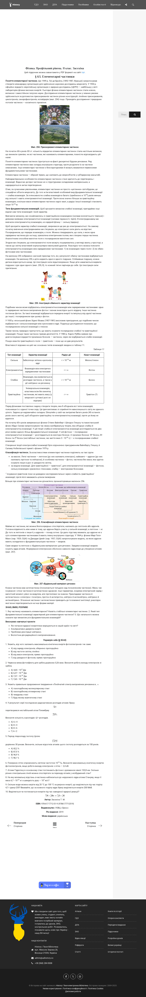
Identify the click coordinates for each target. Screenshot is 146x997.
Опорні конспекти (116, 918)
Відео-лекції (80, 938)
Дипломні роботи (73, 991)
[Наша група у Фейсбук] (66, 976)
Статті (78, 952)
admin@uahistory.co (44, 958)
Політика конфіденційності (75, 988)
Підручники (113, 931)
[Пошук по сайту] (133, 4)
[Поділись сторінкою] (126, 4)
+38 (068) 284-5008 (43, 963)
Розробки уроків (115, 938)
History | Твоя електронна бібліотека (72, 985)
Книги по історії (115, 911)
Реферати (79, 945)
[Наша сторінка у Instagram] (80, 976)
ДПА (77, 925)
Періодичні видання (117, 925)
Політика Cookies (95, 988)
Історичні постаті (115, 952)
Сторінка (25, 824)
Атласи (78, 911)
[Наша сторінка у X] (73, 976)
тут (83, 72)
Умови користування (52, 988)
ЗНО (77, 931)
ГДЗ (77, 918)
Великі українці (114, 945)
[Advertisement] (54, 42)
